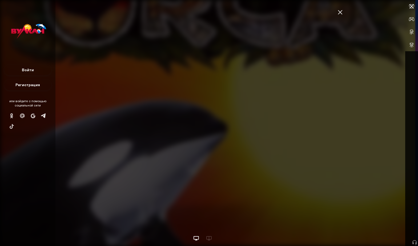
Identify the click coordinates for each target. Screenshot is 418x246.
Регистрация (27, 84)
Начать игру (377, 232)
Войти (28, 69)
